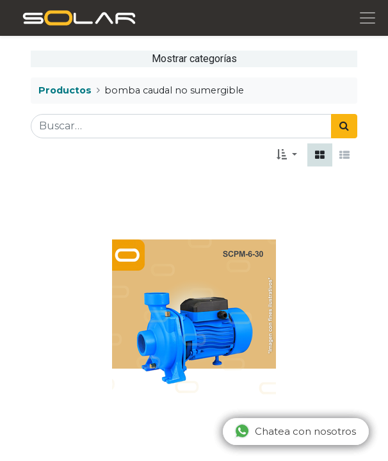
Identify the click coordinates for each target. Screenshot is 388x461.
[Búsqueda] (344, 126)
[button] (287, 154)
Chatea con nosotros (295, 431)
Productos (65, 90)
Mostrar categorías (194, 59)
